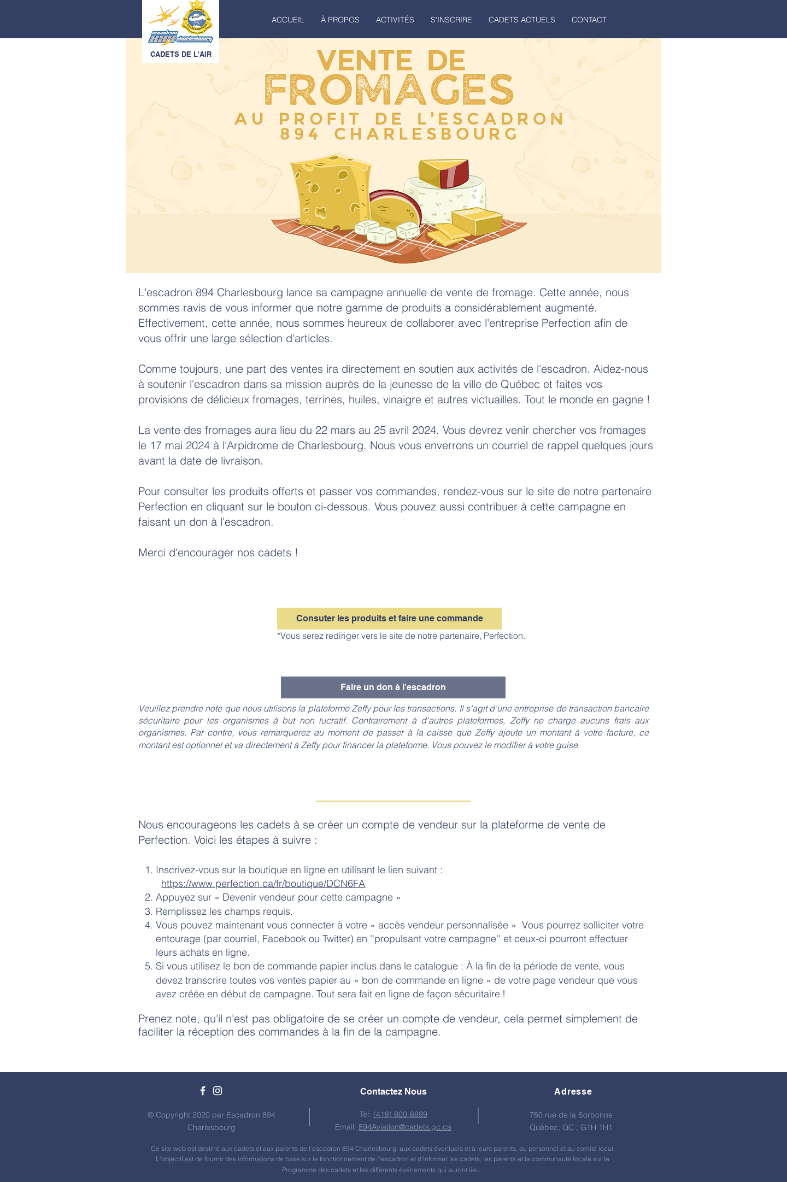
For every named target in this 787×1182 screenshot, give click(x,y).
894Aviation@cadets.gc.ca (405, 1127)
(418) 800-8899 (400, 1114)
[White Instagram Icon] (218, 1091)
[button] (340, 19)
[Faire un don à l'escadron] (393, 687)
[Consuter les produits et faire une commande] (389, 619)
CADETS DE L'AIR (181, 54)
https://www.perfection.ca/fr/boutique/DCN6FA (263, 883)
